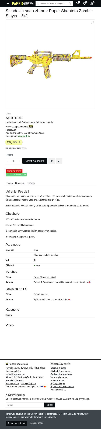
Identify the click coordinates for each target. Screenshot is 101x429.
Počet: (9, 155)
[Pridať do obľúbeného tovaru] (51, 161)
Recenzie (20, 183)
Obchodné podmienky (61, 371)
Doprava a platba (58, 368)
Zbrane (9, 315)
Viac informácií (36, 423)
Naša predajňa (12, 383)
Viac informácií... (58, 390)
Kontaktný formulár (14, 380)
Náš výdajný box (28, 383)
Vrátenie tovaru (58, 380)
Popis (10, 183)
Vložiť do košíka (35, 160)
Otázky (31, 183)
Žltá (14, 130)
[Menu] (8, 3)
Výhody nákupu (58, 383)
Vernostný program (59, 377)
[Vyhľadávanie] (51, 3)
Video (8, 114)
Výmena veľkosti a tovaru (62, 387)
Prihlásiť (49, 405)
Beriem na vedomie (16, 423)
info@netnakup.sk (16, 374)
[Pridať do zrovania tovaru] (59, 161)
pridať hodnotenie (45, 122)
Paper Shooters (21, 127)
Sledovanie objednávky (61, 374)
